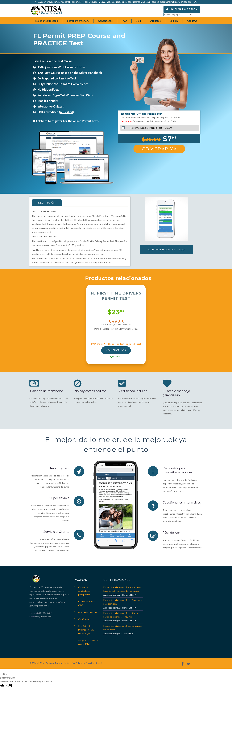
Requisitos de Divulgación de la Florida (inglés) (86, 630)
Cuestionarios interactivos (182, 502)
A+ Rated (66, 112)
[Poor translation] (9, 685)
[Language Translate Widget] (177, 14)
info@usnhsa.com (43, 616)
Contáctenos (84, 619)
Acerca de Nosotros (87, 612)
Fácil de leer (171, 532)
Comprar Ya (159, 149)
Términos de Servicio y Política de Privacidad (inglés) (78, 663)
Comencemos (116, 350)
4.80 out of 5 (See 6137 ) (116, 324)
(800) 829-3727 (44, 613)
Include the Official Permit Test (141, 113)
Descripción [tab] (46, 202)
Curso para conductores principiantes (84, 591)
